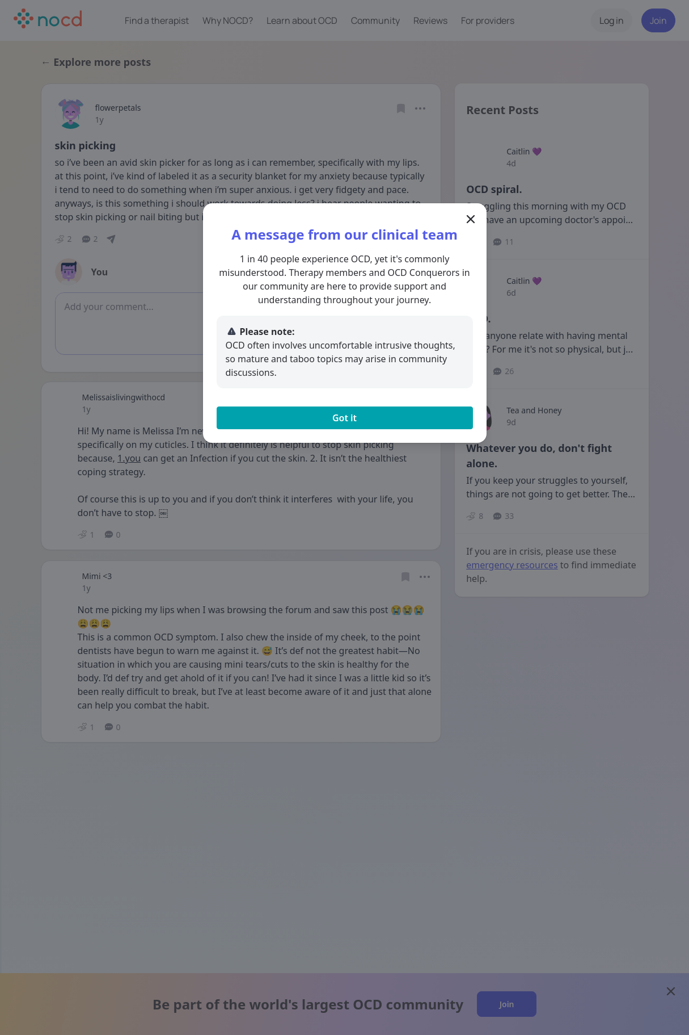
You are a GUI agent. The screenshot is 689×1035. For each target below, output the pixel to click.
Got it (344, 418)
